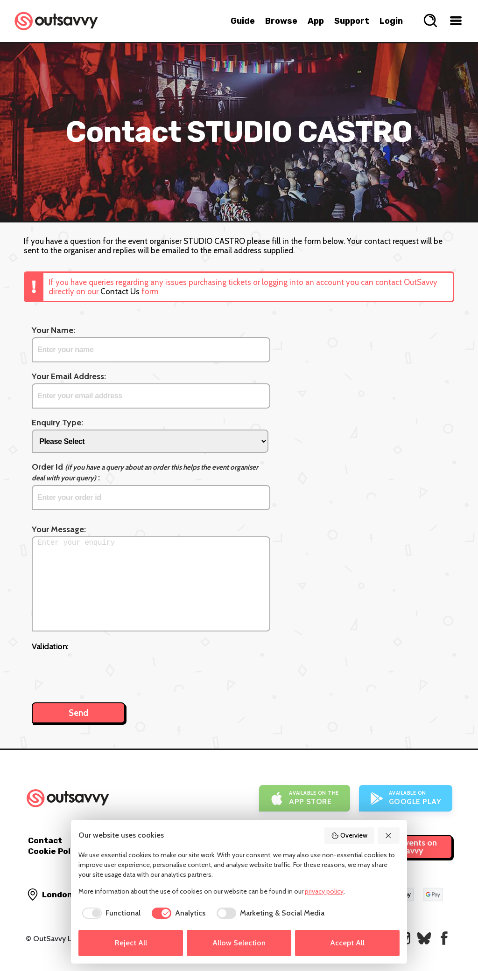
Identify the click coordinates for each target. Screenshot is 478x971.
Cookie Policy (55, 851)
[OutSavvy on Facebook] (444, 938)
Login (391, 21)
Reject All (131, 942)
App (316, 21)
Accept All (347, 942)
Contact (45, 840)
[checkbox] (109, 913)
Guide (243, 21)
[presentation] (103, 672)
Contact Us (120, 291)
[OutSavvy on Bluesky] (424, 938)
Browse (281, 21)
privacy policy (324, 891)
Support (351, 21)
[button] (389, 835)
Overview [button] (349, 835)
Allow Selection (239, 942)
